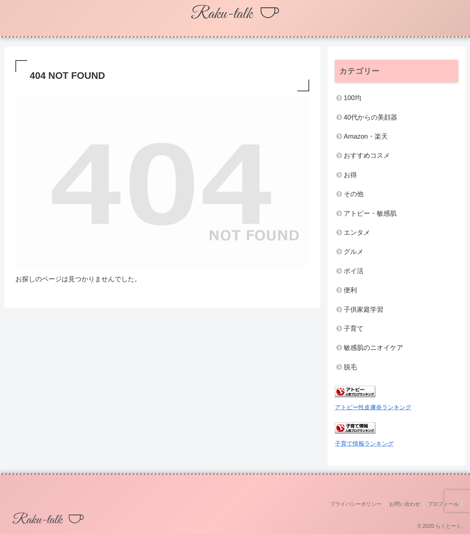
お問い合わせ (404, 504)
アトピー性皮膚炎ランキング (373, 407)
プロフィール (443, 504)
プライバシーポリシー (356, 504)
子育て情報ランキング (364, 443)
